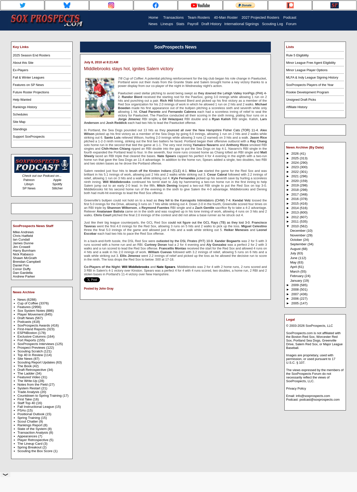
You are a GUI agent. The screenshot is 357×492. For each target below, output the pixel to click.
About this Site (23, 63)
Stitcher (57, 188)
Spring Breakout (30, 447)
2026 (295, 153)
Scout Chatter (28, 421)
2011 (295, 221)
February (297, 276)
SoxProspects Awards (34, 325)
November (298, 235)
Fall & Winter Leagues (28, 77)
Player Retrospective (33, 440)
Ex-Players (20, 70)
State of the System (32, 429)
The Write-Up (27, 381)
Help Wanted (22, 99)
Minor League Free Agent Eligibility (311, 63)
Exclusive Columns (32, 336)
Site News (25, 359)
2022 (295, 172)
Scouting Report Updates (36, 362)
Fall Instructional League (36, 407)
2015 (295, 203)
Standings (20, 129)
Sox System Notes (31, 310)
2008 (295, 289)
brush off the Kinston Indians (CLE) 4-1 (158, 171)
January (296, 280)
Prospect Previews (31, 347)
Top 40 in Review (30, 355)
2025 (295, 158)
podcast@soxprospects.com (319, 399)
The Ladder (26, 373)
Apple (57, 180)
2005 (295, 303)
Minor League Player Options (306, 70)
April (294, 267)
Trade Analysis (28, 392)
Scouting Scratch (30, 351)
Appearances (27, 436)
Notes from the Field (33, 384)
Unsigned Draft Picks (301, 99)
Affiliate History (296, 107)
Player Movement (31, 314)
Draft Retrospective (32, 370)
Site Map (19, 122)
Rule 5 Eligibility (297, 55)
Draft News (26, 318)
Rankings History (25, 107)
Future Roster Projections (31, 92)
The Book (25, 366)
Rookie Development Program (307, 92)
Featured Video (29, 377)
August (295, 249)
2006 (295, 298)
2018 (295, 190)
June (294, 258)
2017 (295, 194)
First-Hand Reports (32, 329)
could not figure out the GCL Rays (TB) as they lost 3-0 (209, 222)
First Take (25, 399)
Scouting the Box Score (35, 451)
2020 (295, 181)
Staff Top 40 (26, 403)
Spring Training (29, 418)
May (293, 262)
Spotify (57, 184)
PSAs (22, 410)
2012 (295, 217)
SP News (28, 188)
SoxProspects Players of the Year (310, 85)
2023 (295, 167)
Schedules (20, 114)
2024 (295, 162)
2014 (295, 208)
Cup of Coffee (28, 303)
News (22, 299)
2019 (295, 185)
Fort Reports (27, 340)
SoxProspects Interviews (36, 344)
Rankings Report (30, 425)
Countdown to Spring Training (40, 395)
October (296, 240)
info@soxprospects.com (313, 396)
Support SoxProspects (29, 136)
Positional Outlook (31, 414)
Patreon (29, 180)
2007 (295, 294)
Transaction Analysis (33, 432)
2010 (295, 226)
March (295, 271)
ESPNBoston (27, 333)
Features (24, 307)
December (298, 230)
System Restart (29, 388)
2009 (295, 285)
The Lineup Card (30, 443)
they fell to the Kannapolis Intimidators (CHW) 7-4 (194, 200)
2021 (295, 176)
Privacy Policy (296, 388)
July (293, 253)
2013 (295, 212)
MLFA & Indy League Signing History (312, 77)
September (299, 244)
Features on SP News (28, 85)
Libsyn (29, 184)
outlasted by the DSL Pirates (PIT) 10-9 (184, 241)
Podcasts (24, 322)
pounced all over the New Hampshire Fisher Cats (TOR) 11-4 (212, 130)
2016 (295, 199)
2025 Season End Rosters (31, 55)
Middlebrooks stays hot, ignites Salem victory (128, 68)
